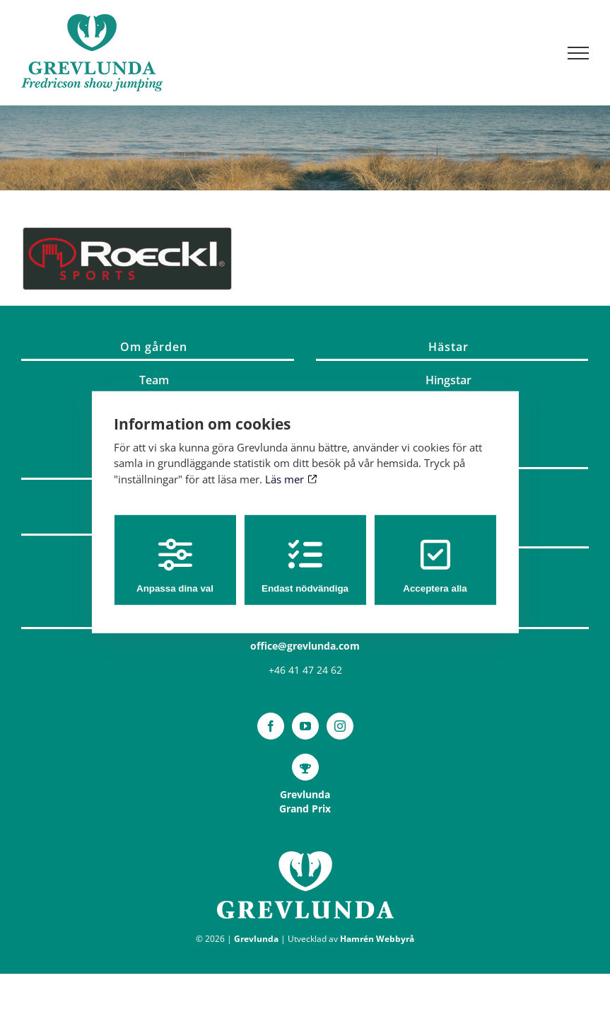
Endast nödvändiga (305, 566)
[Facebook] (270, 726)
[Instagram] (340, 726)
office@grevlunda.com (305, 645)
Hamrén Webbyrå (377, 939)
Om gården (153, 347)
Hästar (448, 347)
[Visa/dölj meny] (578, 53)
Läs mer (291, 478)
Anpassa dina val (174, 566)
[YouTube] (305, 726)
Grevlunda (256, 939)
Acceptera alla (435, 566)
